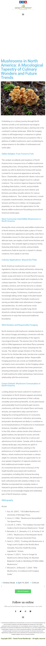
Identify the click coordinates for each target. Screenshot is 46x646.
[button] (23, 14)
